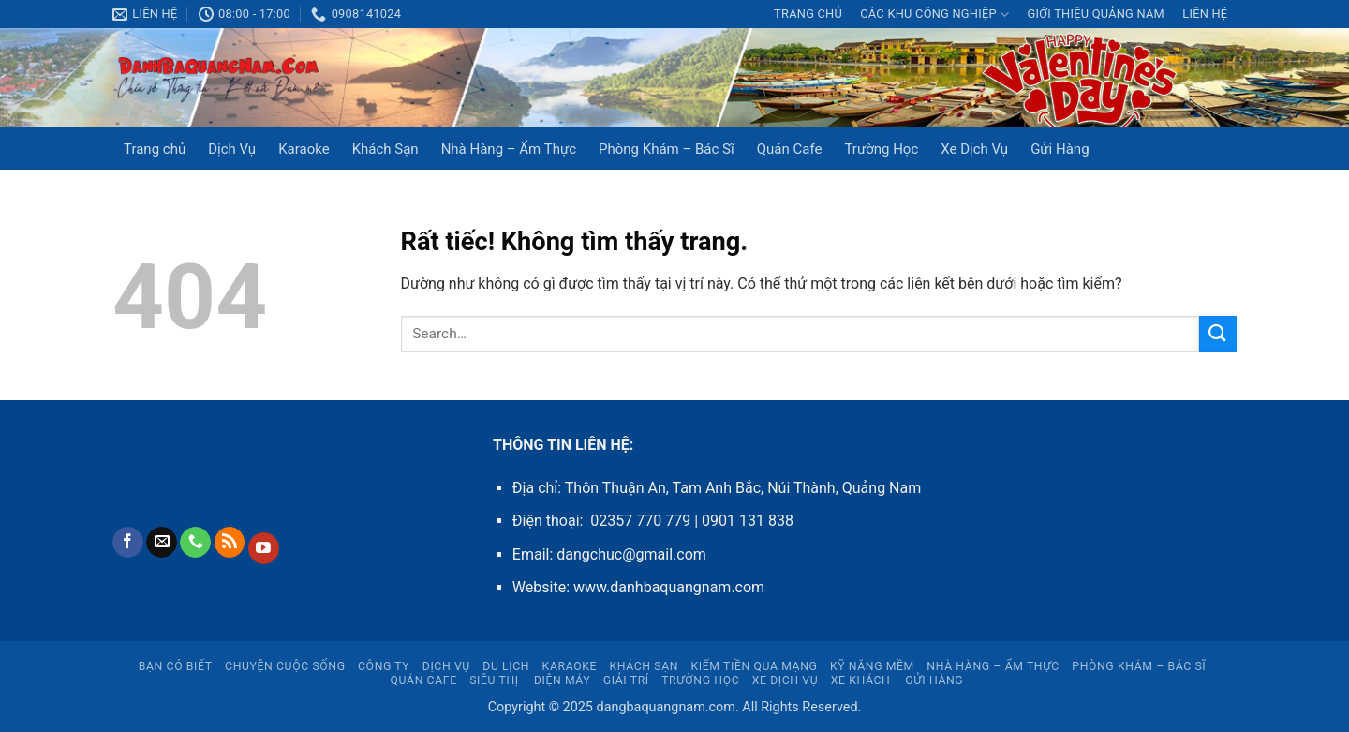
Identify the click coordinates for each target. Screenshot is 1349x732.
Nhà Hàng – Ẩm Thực (508, 149)
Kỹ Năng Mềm (872, 666)
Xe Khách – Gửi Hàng (897, 680)
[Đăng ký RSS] (230, 543)
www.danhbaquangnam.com (668, 587)
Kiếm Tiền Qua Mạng (754, 666)
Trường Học (881, 149)
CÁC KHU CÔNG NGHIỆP (934, 14)
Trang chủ (808, 14)
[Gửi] (1218, 334)
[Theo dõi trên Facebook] (127, 543)
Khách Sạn (385, 149)
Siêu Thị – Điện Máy (529, 680)
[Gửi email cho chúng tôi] (161, 543)
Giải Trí (626, 680)
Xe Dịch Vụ (974, 149)
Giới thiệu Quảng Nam (1095, 14)
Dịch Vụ (232, 149)
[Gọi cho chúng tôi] (195, 543)
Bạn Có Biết (176, 666)
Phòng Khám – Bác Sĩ (666, 149)
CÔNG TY (383, 666)
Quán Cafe (790, 149)
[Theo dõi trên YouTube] (263, 548)
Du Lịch (505, 666)
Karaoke (304, 149)
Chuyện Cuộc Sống (285, 666)
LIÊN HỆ (1204, 14)
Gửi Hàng (1059, 149)
